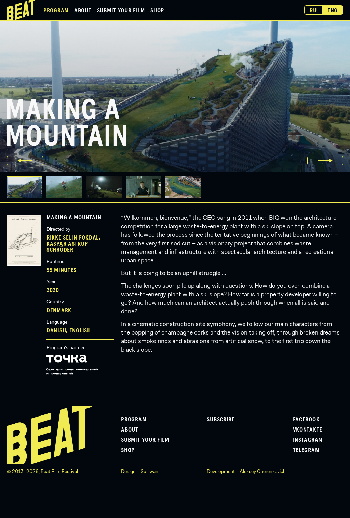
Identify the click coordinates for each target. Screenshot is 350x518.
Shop (157, 11)
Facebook (306, 420)
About (83, 11)
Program (56, 11)
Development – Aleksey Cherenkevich (246, 471)
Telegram (306, 450)
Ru (313, 11)
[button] (66, 187)
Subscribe (220, 420)
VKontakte (307, 430)
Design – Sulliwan (139, 471)
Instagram (308, 440)
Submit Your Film (121, 11)
